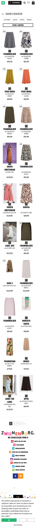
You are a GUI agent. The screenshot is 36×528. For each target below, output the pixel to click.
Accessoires (7, 20)
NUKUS (26, 361)
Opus (26, 398)
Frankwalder (9, 53)
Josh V (10, 283)
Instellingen (18, 525)
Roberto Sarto (26, 322)
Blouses (22, 20)
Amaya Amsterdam (9, 168)
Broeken (29, 20)
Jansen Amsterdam (9, 209)
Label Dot (9, 245)
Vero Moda (10, 91)
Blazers (15, 20)
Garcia (26, 207)
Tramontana (9, 361)
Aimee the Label (9, 400)
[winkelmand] (33, 2)
